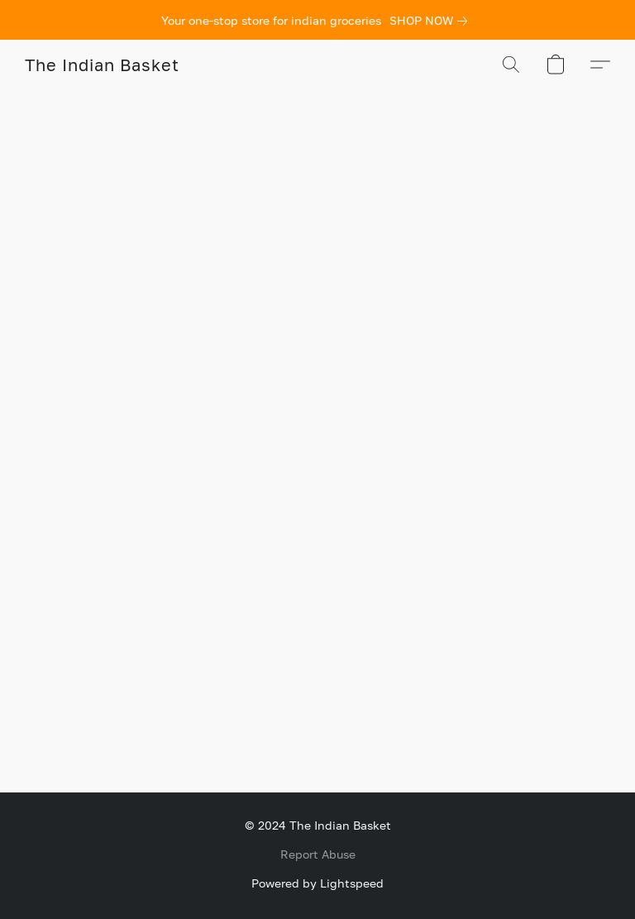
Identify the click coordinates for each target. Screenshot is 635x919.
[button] (102, 64)
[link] (431, 21)
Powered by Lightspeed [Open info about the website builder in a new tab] (317, 883)
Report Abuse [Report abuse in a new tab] (318, 854)
